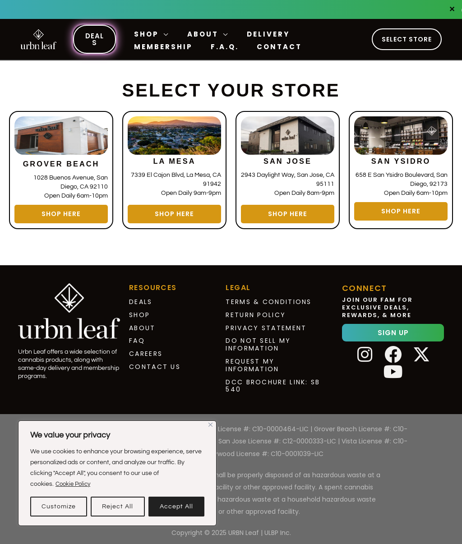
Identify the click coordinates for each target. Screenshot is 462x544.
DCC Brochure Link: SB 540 (273, 381)
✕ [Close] (452, 9)
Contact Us (154, 362)
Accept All (176, 506)
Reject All (117, 506)
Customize (59, 506)
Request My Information (252, 361)
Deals (140, 297)
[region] (117, 473)
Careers (145, 349)
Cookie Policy (74, 484)
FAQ (137, 336)
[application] (162, 34)
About (142, 323)
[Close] (210, 425)
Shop (139, 310)
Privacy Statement (266, 323)
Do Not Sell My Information (258, 340)
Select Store (407, 39)
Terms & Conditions (268, 297)
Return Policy (256, 310)
